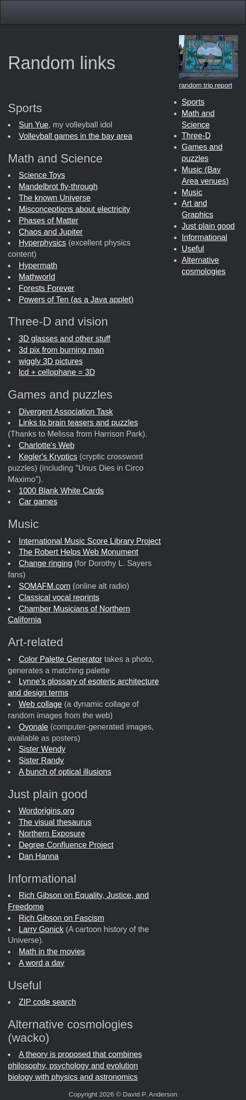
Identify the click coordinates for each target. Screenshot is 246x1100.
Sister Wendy (42, 749)
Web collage (40, 704)
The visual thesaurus (55, 822)
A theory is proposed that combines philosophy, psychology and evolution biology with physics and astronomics (75, 1065)
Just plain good (208, 226)
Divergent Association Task (66, 411)
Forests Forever (46, 288)
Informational (205, 237)
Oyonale (33, 727)
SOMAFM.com (44, 586)
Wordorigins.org (46, 811)
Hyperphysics (42, 243)
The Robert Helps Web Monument (78, 552)
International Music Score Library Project (90, 541)
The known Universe (55, 198)
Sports (193, 102)
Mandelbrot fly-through (58, 186)
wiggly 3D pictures (51, 361)
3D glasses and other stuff (64, 338)
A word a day (42, 963)
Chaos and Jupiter (51, 232)
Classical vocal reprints (59, 597)
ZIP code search (47, 1002)
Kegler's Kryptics (48, 456)
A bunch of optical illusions (65, 772)
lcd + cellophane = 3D (57, 372)
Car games (38, 501)
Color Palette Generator (60, 659)
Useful (193, 248)
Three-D (196, 135)
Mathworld (37, 277)
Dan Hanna (39, 856)
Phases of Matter (48, 220)
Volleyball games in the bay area (75, 136)
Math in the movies (52, 951)
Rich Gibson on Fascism (61, 918)
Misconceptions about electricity (74, 209)
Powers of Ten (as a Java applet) (76, 299)
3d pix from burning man (61, 350)
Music (192, 192)
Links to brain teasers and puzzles (78, 422)
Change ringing (45, 563)
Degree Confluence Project (66, 845)
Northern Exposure (52, 833)
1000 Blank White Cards (61, 491)
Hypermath (38, 265)
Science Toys (42, 175)
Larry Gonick (41, 929)
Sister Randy (41, 760)
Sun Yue (33, 125)
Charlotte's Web (46, 445)
